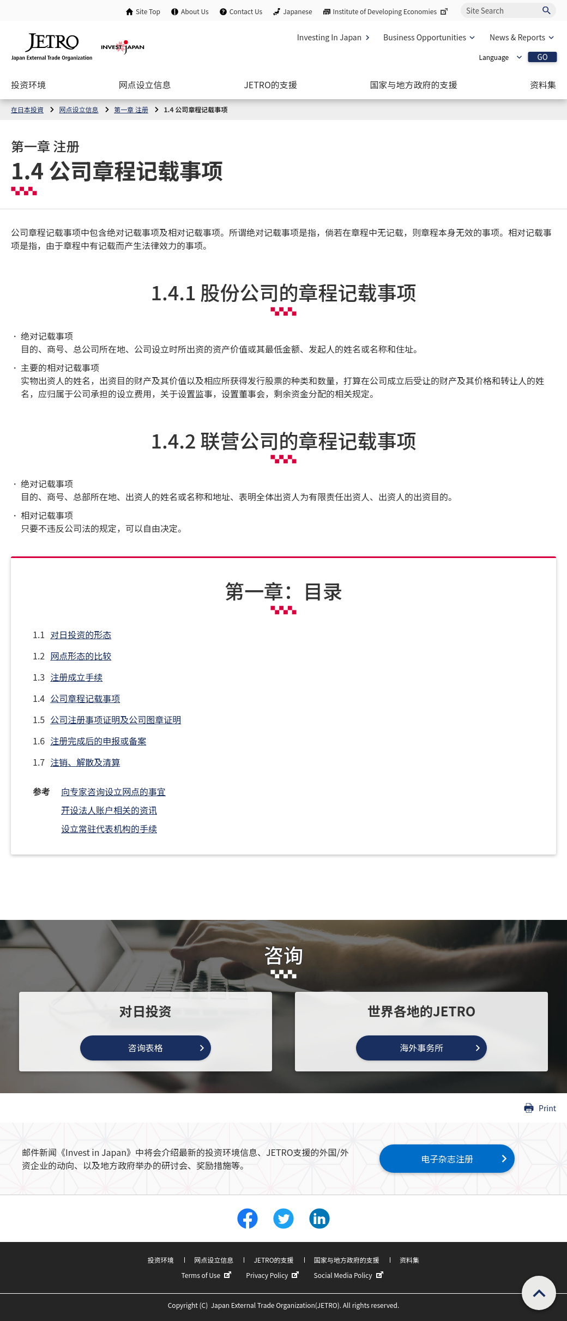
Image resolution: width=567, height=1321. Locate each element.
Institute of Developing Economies (391, 11)
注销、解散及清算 (85, 761)
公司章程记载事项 (85, 698)
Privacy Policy (273, 1275)
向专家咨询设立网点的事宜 (113, 791)
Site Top (148, 11)
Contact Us (246, 11)
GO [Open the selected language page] (542, 57)
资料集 (409, 1259)
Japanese (297, 11)
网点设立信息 (213, 1259)
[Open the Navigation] (28, 84)
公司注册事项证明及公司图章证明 (115, 719)
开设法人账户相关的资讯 (109, 809)
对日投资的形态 (80, 634)
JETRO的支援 (273, 1259)
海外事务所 (421, 1047)
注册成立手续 (76, 676)
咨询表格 (145, 1047)
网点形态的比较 (80, 655)
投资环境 (161, 1259)
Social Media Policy (350, 1275)
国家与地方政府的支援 (346, 1259)
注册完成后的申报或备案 (98, 740)
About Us (195, 11)
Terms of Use (207, 1275)
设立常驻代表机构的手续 (109, 828)
